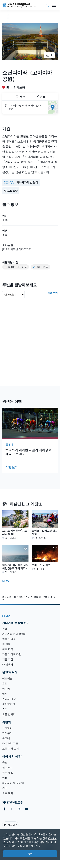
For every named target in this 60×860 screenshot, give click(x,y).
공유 (41, 96)
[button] (25, 513)
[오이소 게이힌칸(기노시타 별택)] (15, 524)
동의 (30, 853)
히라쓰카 (19, 87)
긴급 (4, 788)
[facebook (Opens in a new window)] (4, 809)
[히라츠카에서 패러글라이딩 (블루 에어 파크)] (15, 559)
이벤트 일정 (9, 639)
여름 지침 (7, 649)
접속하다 (7, 767)
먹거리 (6, 688)
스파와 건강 (9, 699)
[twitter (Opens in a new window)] (11, 809)
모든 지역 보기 (10, 748)
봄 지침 (6, 644)
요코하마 (7, 728)
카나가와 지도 (10, 743)
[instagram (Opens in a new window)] (19, 809)
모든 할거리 (9, 714)
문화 (4, 683)
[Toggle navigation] (54, 5)
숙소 (4, 762)
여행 (4, 778)
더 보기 (6, 581)
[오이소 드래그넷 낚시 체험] (45, 524)
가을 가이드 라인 (11, 654)
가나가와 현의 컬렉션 (14, 633)
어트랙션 (7, 678)
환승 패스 (7, 772)
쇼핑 (4, 709)
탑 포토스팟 (11, 190)
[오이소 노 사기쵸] (45, 558)
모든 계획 (7, 793)
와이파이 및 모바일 (13, 783)
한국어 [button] (9, 825)
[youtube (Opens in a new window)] (26, 809)
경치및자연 (8, 704)
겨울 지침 (7, 659)
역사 (4, 693)
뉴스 (4, 628)
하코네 (6, 738)
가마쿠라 (7, 733)
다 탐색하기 (9, 664)
